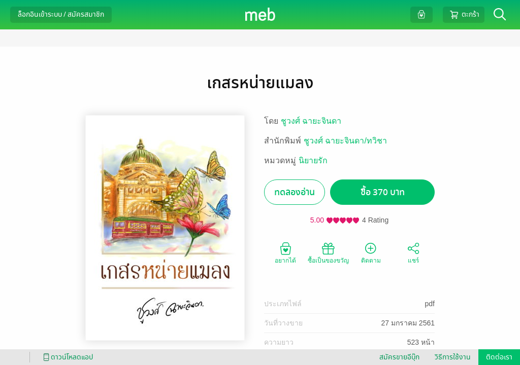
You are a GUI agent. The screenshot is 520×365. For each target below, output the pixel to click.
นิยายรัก (313, 160)
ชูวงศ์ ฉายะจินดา (311, 121)
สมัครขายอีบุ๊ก (399, 357)
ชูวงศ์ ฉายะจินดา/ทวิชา (345, 140)
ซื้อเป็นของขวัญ (328, 252)
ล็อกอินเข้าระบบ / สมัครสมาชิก (61, 14)
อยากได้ (285, 252)
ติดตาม (371, 252)
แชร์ (413, 252)
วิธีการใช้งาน (453, 357)
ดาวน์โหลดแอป (66, 357)
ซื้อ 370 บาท (383, 192)
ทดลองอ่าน (294, 192)
